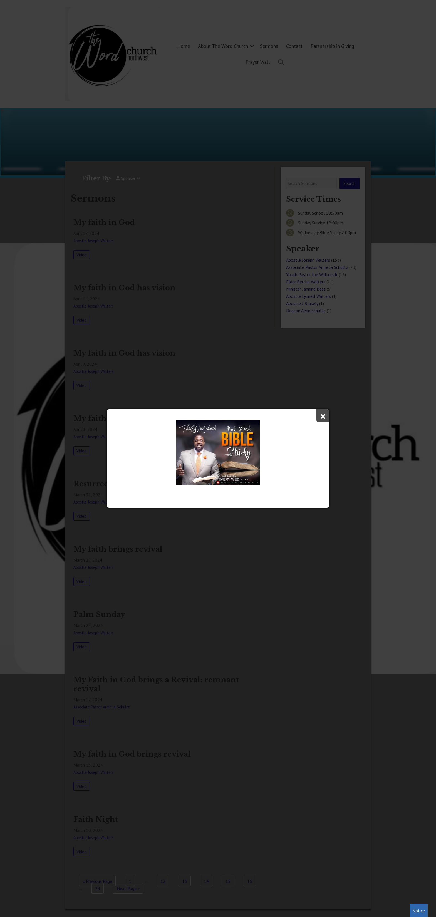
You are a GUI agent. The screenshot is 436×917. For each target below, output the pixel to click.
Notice (418, 910)
